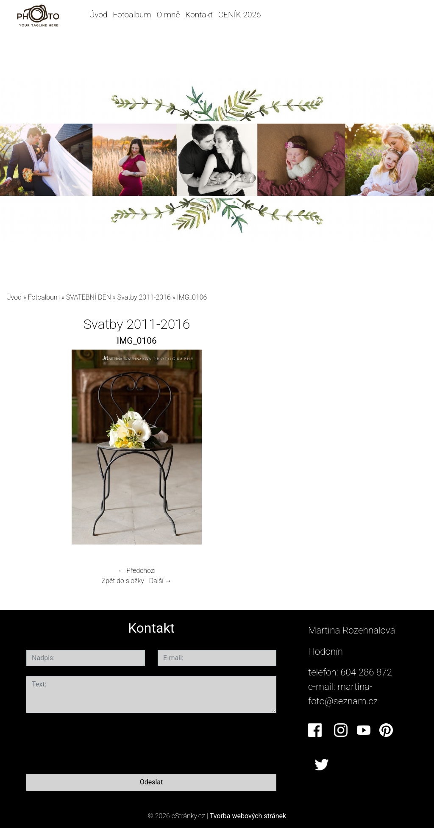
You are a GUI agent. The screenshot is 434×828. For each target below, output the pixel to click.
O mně (168, 14)
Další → (160, 581)
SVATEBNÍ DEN (88, 297)
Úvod (98, 14)
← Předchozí (136, 571)
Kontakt (199, 14)
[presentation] (90, 741)
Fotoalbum (132, 14)
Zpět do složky (123, 581)
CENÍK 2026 (239, 14)
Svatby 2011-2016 (144, 297)
